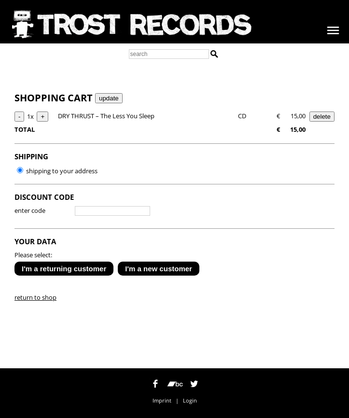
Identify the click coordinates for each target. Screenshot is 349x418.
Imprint (162, 400)
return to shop (35, 297)
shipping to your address (57, 171)
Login (190, 400)
